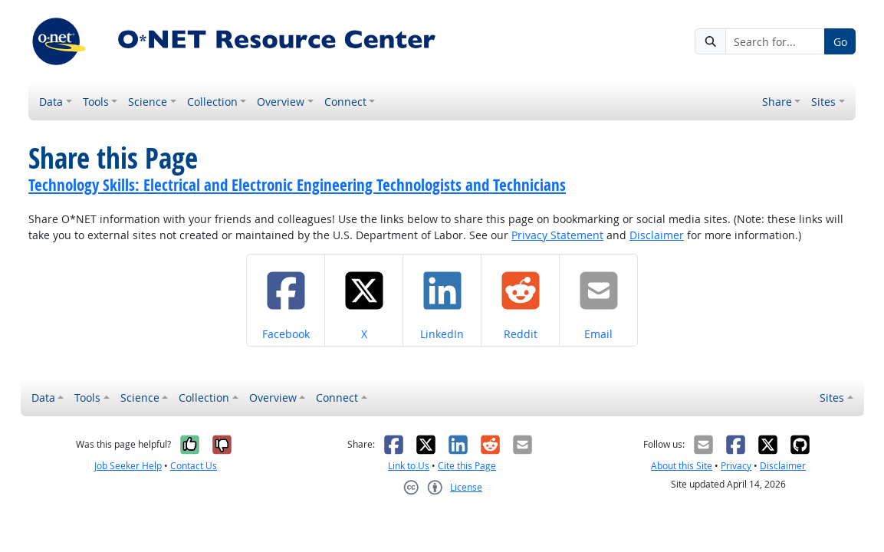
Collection (212, 101)
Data (51, 101)
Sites (823, 101)
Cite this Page (467, 465)
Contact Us (193, 465)
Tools (96, 101)
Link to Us (408, 465)
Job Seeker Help (128, 465)
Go (840, 41)
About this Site (681, 465)
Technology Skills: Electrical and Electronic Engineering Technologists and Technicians (297, 185)
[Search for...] (775, 41)
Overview (280, 101)
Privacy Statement (557, 235)
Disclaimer (656, 235)
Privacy (736, 465)
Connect (345, 101)
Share (777, 101)
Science (147, 101)
